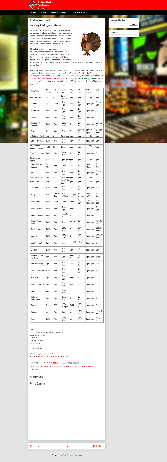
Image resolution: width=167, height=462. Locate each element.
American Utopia (43, 75)
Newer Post (35, 445)
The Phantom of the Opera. (92, 75)
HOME (33, 12)
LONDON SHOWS (79, 12)
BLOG (43, 12)
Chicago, (33, 75)
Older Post (98, 445)
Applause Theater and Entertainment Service (52, 356)
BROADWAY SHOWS (59, 12)
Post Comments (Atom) (72, 455)
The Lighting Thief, (73, 75)
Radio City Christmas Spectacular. (57, 78)
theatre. (58, 59)
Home (67, 445)
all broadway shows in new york (49, 366)
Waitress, (33, 78)
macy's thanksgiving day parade (75, 366)
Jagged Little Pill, (58, 75)
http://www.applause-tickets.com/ (41, 354)
